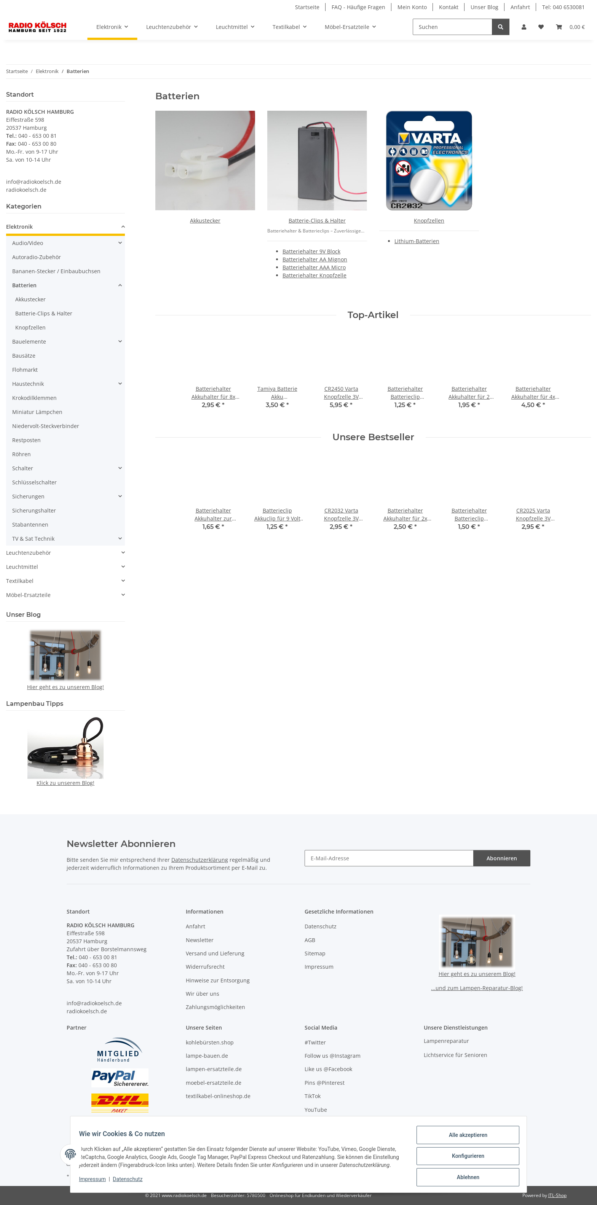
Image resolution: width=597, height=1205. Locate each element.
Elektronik (19, 226)
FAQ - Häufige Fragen (358, 7)
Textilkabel (20, 580)
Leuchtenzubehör (28, 552)
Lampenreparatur (446, 1040)
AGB (310, 940)
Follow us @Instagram (333, 1055)
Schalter (22, 468)
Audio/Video (27, 243)
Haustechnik (28, 383)
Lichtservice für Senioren (455, 1055)
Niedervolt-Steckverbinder (45, 426)
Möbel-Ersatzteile (28, 595)
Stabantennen (30, 524)
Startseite (307, 7)
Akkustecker (205, 220)
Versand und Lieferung (215, 953)
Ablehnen (464, 1175)
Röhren (21, 454)
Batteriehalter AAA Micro (314, 267)
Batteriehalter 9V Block (311, 251)
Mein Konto (412, 7)
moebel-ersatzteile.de (213, 1082)
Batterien (24, 285)
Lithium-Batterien (416, 241)
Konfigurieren (464, 1155)
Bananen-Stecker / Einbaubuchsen (56, 271)
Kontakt (448, 7)
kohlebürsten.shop (210, 1042)
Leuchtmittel (22, 566)
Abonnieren (502, 858)
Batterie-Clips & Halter (317, 220)
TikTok (313, 1096)
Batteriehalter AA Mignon (315, 259)
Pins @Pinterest (325, 1082)
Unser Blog (484, 7)
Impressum (96, 1182)
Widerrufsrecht (205, 966)
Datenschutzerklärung (199, 859)
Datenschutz (131, 1182)
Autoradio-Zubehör (36, 257)
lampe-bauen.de (207, 1055)
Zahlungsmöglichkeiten (215, 1007)
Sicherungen (28, 496)
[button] (524, 27)
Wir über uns (202, 993)
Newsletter (200, 940)
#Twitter (315, 1042)
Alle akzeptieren (464, 1135)
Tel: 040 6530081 (563, 7)
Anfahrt (520, 7)
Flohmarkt (25, 369)
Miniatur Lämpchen (37, 411)
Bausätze (23, 355)
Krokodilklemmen (34, 397)
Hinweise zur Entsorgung (218, 980)
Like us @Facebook (328, 1069)
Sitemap (315, 953)
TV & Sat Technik (33, 538)
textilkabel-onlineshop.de (218, 1096)
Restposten (26, 440)
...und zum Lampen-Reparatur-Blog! (477, 988)
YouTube (316, 1109)
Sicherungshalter (34, 510)
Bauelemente (29, 341)
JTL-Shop (557, 1195)
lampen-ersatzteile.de (214, 1069)
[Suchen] (452, 27)
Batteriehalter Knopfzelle (314, 275)
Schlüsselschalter (34, 482)
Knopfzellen (429, 220)
